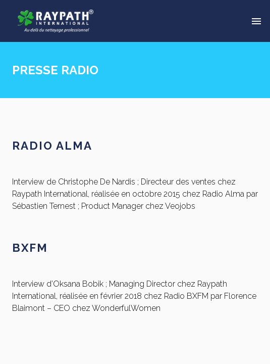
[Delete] (256, 21)
